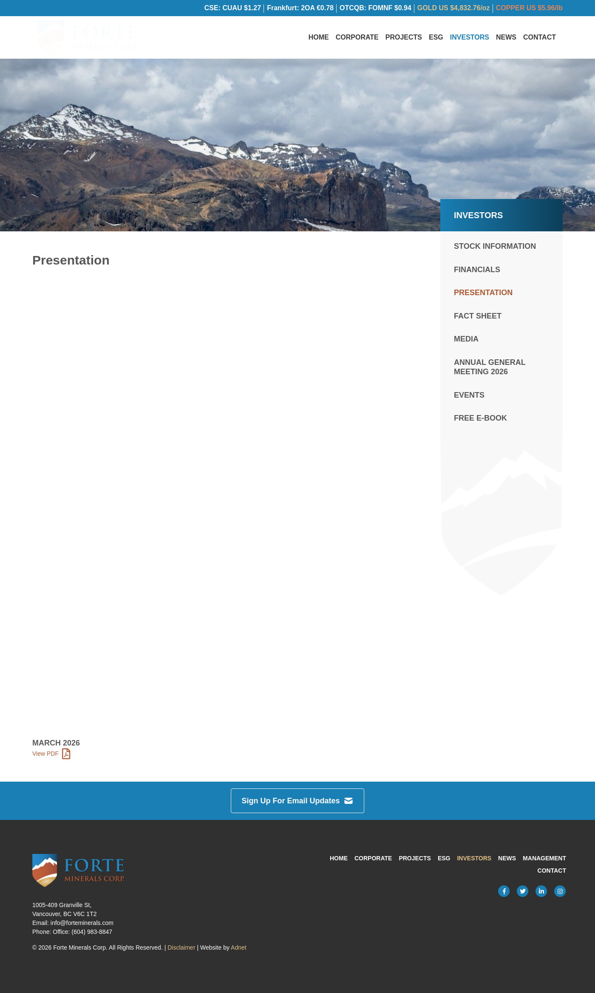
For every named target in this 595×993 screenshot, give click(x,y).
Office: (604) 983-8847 (82, 931)
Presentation (483, 294)
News (506, 38)
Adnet (238, 947)
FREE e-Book (480, 420)
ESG (436, 38)
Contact (539, 38)
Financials (477, 271)
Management (544, 858)
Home (319, 38)
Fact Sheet (478, 317)
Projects (403, 38)
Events (469, 397)
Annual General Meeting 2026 (489, 369)
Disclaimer (181, 947)
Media (466, 341)
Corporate (357, 38)
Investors (469, 38)
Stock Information (495, 248)
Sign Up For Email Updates (297, 801)
